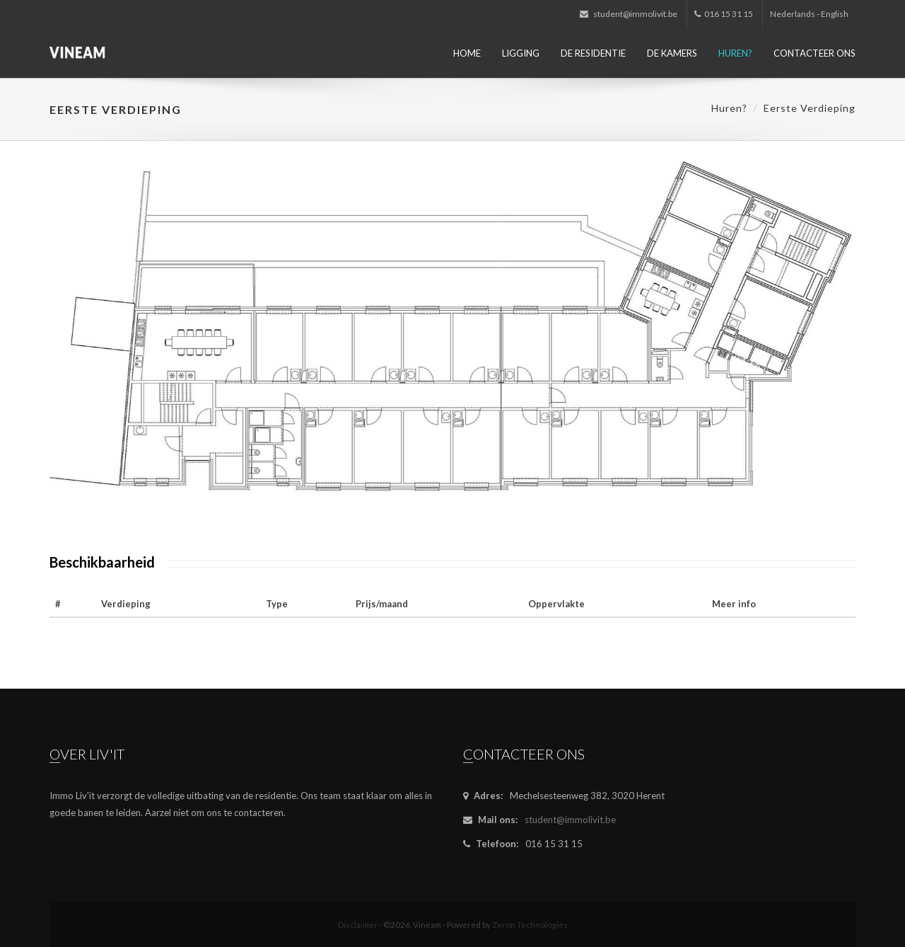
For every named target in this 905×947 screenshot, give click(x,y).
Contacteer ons (814, 53)
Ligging (520, 53)
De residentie (593, 53)
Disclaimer (358, 924)
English (834, 13)
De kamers (672, 53)
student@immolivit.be (628, 13)
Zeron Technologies (530, 924)
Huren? (735, 53)
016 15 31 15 (723, 13)
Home (467, 53)
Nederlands (792, 13)
